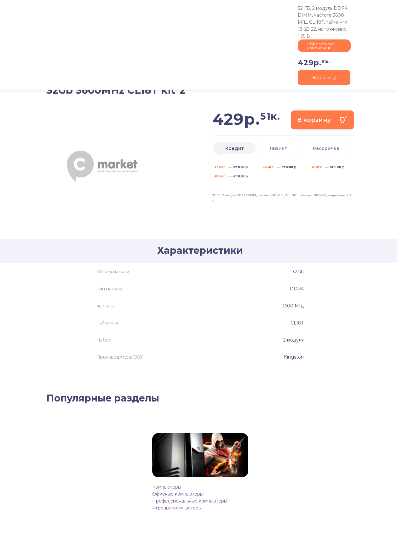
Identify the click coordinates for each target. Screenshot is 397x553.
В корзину (314, 119)
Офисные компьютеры (177, 494)
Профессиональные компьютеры (189, 501)
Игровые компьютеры (177, 508)
